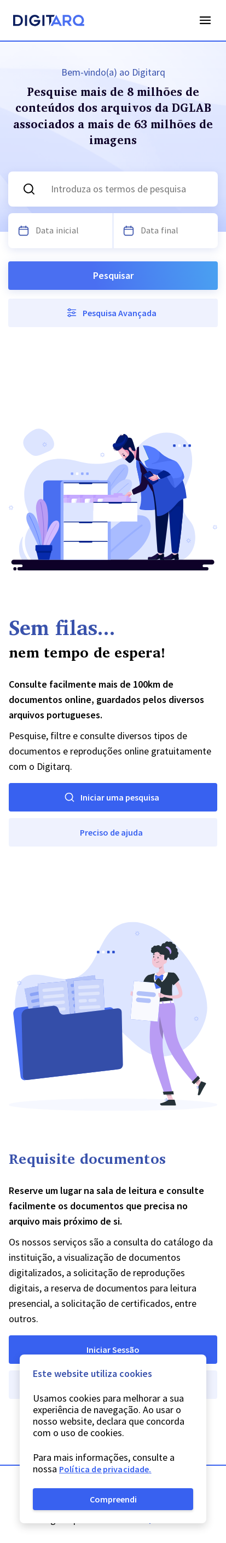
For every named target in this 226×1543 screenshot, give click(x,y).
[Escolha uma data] (23, 231)
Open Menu (205, 20)
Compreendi (113, 1499)
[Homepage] (48, 22)
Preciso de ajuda (111, 832)
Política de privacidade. (105, 1469)
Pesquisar (113, 275)
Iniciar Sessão (113, 1349)
